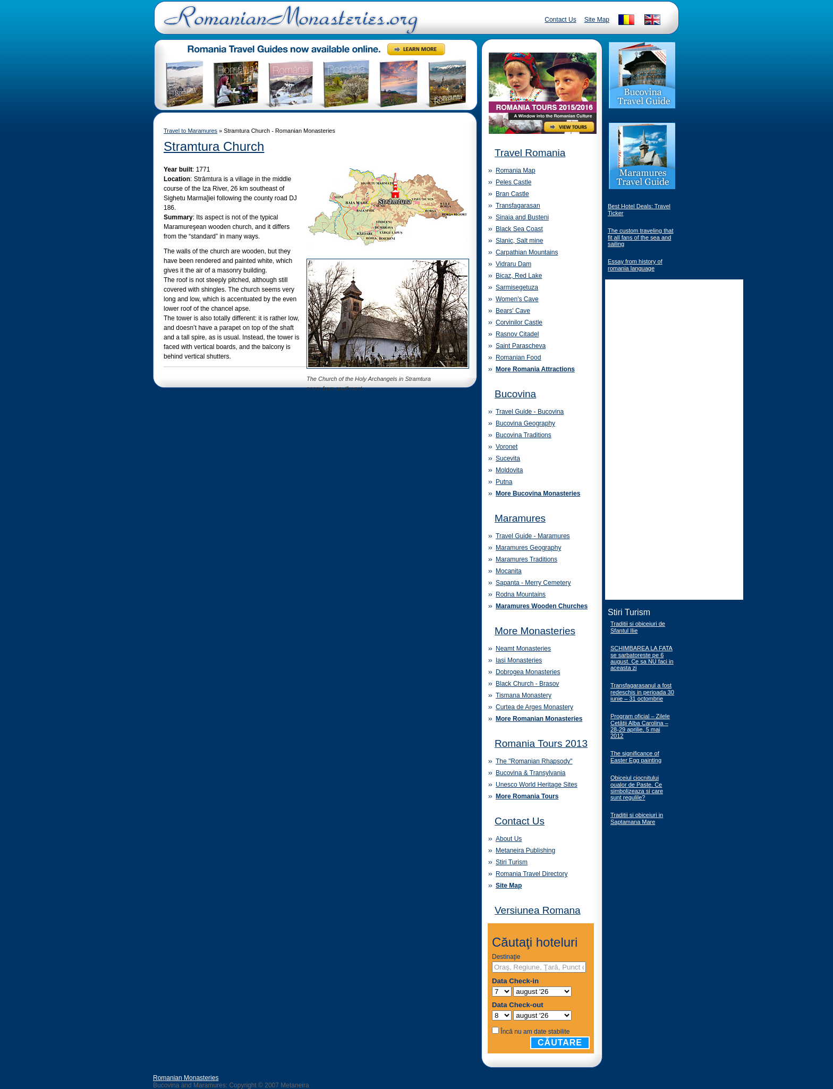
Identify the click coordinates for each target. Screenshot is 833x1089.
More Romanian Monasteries (539, 718)
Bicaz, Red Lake (519, 275)
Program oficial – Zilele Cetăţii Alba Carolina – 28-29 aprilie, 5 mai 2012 (640, 726)
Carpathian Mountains (527, 252)
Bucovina (515, 393)
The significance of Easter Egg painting (635, 756)
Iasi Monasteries (519, 660)
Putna (504, 482)
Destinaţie (506, 956)
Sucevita (508, 458)
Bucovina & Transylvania (530, 773)
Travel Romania (530, 152)
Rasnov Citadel (517, 334)
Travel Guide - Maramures (533, 536)
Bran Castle (512, 194)
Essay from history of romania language (635, 264)
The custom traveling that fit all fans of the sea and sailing (641, 237)
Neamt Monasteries (523, 648)
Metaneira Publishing (525, 850)
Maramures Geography (528, 547)
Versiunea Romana (538, 910)
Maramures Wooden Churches (542, 606)
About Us (509, 839)
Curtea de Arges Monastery (534, 707)
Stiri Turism (512, 862)
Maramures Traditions (526, 559)
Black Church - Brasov (527, 683)
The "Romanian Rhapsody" (534, 761)
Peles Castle (513, 182)
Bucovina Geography (525, 423)
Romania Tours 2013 (541, 743)
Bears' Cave (513, 310)
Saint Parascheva (521, 346)
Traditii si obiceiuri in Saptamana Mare (636, 818)
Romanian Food (518, 357)
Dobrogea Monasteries (528, 672)
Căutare (560, 1042)
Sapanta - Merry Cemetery (533, 582)
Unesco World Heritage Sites (536, 784)
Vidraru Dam (513, 264)
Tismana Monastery (523, 695)
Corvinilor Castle (519, 322)
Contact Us (560, 19)
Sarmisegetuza (517, 287)
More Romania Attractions (535, 369)
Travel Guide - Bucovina (530, 411)
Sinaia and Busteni (522, 217)
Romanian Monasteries (185, 1078)
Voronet (506, 446)
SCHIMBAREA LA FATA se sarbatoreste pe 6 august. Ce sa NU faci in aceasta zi (642, 658)
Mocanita (509, 571)
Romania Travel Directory (531, 874)
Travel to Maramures (190, 130)
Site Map (596, 19)
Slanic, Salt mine (519, 240)
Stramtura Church (214, 146)
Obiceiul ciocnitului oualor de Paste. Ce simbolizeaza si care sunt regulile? (636, 788)
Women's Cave (517, 299)
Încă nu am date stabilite (535, 1031)
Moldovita (509, 470)
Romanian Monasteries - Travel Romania (288, 24)
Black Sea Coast (519, 229)
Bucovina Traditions (523, 435)
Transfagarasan (518, 205)
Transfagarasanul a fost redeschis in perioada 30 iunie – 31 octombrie (642, 692)
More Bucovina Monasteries (538, 493)
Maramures (520, 518)
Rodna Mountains (521, 594)
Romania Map (516, 170)
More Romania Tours (527, 796)
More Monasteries (535, 630)
